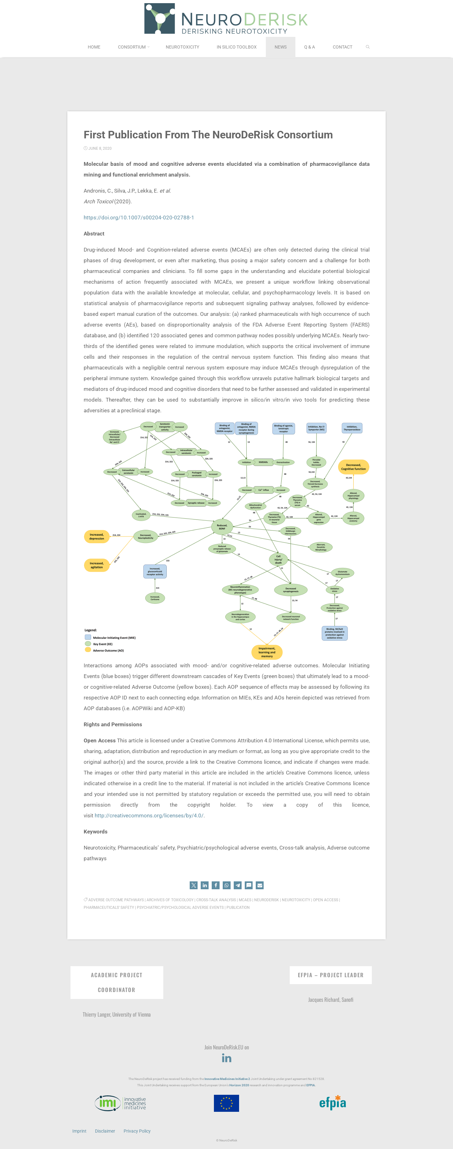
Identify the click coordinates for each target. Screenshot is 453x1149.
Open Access (325, 900)
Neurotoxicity (296, 900)
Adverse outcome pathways (116, 900)
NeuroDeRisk (266, 900)
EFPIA (310, 1085)
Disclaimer (105, 1131)
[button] (194, 885)
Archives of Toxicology (170, 900)
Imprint (79, 1131)
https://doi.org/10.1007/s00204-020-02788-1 (139, 217)
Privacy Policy (137, 1131)
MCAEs (245, 900)
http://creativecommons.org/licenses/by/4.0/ (149, 815)
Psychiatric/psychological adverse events (180, 907)
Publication (238, 907)
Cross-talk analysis (216, 900)
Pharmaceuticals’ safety (109, 907)
